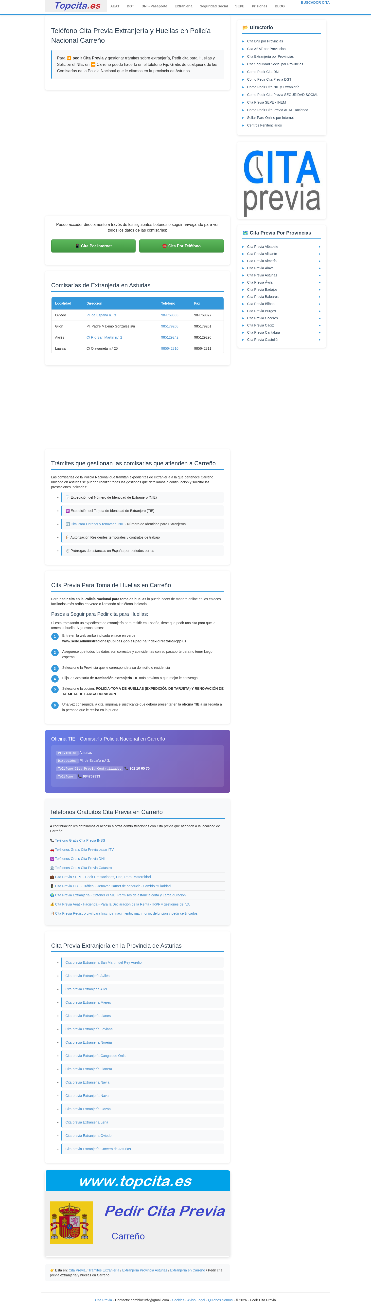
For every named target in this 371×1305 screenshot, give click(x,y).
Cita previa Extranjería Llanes (88, 1016)
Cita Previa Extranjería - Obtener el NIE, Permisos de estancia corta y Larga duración (120, 895)
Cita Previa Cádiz (260, 325)
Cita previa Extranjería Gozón (88, 1109)
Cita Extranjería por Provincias (270, 56)
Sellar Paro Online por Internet (270, 118)
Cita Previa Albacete (262, 247)
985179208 (169, 326)
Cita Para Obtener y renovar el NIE (97, 524)
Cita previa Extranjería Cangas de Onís (96, 1056)
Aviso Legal (196, 1300)
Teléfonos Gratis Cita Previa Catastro (83, 868)
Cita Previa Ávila (260, 282)
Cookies (178, 1300)
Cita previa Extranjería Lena (87, 1122)
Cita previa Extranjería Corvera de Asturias (98, 1149)
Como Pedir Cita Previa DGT (269, 79)
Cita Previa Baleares (263, 297)
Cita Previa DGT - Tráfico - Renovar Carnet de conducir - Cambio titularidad (113, 886)
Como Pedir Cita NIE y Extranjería (273, 87)
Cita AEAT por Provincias (266, 49)
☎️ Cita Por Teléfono (181, 246)
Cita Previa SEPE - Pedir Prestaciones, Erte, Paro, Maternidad (103, 877)
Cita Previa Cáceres (262, 318)
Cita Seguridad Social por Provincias (275, 64)
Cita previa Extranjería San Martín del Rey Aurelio (104, 962)
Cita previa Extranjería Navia (87, 1082)
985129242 (169, 337)
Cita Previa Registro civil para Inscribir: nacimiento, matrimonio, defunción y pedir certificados (126, 913)
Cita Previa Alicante (262, 254)
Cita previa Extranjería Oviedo (89, 1136)
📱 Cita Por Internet (93, 246)
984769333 (169, 315)
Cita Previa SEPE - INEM (266, 102)
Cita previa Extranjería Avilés (88, 976)
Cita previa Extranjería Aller (86, 989)
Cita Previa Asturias (262, 275)
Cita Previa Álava (260, 268)
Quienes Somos (221, 1300)
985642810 (169, 348)
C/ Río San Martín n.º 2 (104, 337)
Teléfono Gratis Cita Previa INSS (80, 840)
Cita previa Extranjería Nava (87, 1096)
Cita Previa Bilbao (261, 304)
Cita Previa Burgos (261, 311)
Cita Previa (77, 1270)
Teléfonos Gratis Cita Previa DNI (80, 859)
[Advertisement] (137, 152)
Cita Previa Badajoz (262, 289)
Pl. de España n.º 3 (101, 315)
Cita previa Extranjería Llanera (89, 1069)
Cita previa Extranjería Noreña (89, 1042)
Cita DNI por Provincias (265, 41)
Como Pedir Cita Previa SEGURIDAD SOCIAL (282, 95)
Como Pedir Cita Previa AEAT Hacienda (277, 110)
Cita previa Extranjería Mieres (88, 1002)
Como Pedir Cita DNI (263, 72)
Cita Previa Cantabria (263, 332)
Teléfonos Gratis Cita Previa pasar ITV (84, 850)
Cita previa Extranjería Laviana (89, 1029)
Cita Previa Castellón (263, 340)
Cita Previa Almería (262, 261)
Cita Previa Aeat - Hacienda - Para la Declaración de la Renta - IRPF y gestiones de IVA (122, 904)
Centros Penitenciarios (264, 125)
